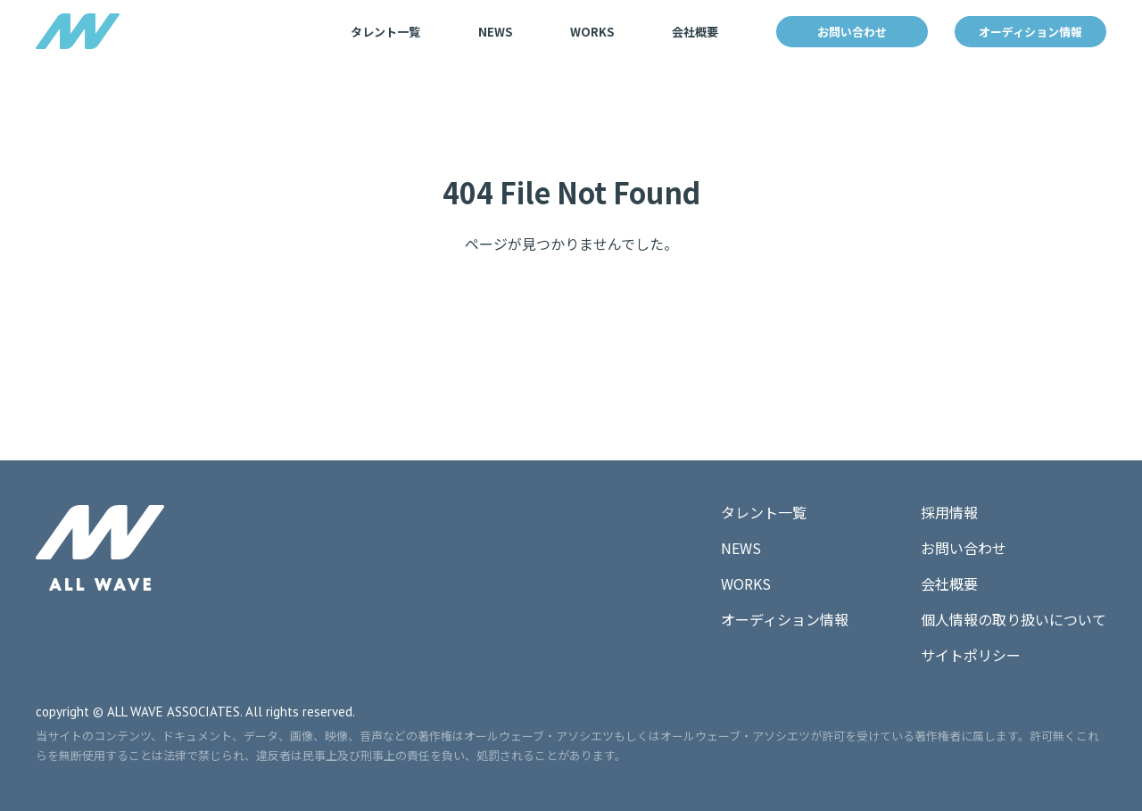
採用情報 (949, 512)
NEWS (495, 31)
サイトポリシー (971, 655)
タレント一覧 (385, 31)
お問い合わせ (852, 31)
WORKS (592, 31)
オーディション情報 (1030, 31)
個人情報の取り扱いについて (1013, 619)
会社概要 (695, 31)
